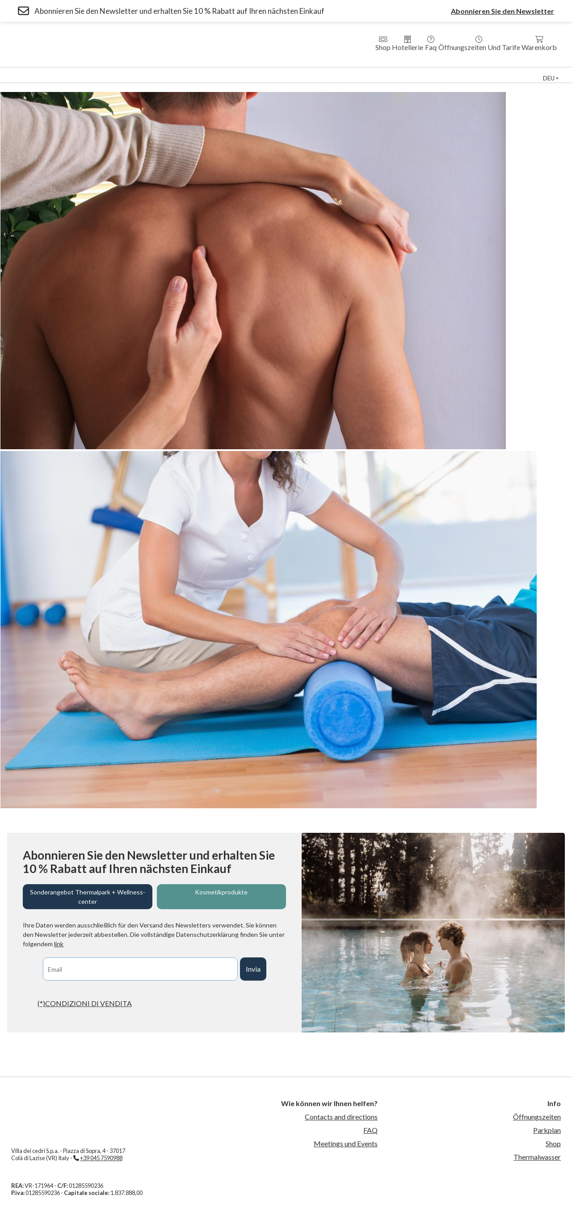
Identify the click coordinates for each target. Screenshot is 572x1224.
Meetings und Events (346, 1143)
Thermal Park (30, 71)
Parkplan (547, 1130)
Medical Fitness (364, 71)
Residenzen (239, 71)
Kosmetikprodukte (221, 892)
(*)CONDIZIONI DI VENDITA (85, 1003)
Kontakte (415, 79)
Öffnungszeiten (537, 1116)
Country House (299, 71)
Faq (431, 43)
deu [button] (549, 78)
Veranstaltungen (142, 79)
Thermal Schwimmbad (439, 71)
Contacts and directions (341, 1116)
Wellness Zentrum (98, 71)
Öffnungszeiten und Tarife (479, 43)
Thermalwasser (537, 1157)
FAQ (370, 1130)
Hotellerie (407, 43)
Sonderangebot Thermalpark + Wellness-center (87, 896)
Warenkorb (539, 43)
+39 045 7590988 (101, 1157)
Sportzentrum (513, 71)
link (58, 944)
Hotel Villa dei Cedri (174, 71)
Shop (383, 43)
